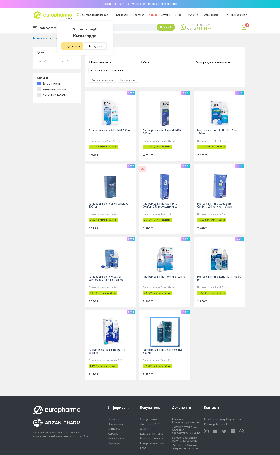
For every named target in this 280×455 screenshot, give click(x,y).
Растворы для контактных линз (213, 62)
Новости (113, 419)
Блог (143, 448)
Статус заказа (211, 14)
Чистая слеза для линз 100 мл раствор (107, 351)
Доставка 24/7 (149, 424)
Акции (153, 15)
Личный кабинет (237, 15)
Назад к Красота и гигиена (108, 70)
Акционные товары (102, 80)
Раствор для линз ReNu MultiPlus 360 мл (163, 132)
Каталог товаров (47, 28)
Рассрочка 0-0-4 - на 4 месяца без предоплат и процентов (140, 4)
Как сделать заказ (151, 433)
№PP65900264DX (55, 432)
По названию (127, 80)
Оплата (144, 429)
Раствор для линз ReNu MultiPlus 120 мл (217, 132)
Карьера (113, 433)
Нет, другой (95, 46)
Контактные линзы (101, 62)
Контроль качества (152, 443)
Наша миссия (116, 438)
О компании (115, 424)
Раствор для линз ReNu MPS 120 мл (164, 277)
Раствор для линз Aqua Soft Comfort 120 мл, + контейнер (214, 205)
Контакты (122, 15)
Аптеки (165, 15)
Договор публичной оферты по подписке (185, 446)
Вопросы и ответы (152, 438)
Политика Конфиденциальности (186, 420)
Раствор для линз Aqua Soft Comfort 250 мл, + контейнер (160, 205)
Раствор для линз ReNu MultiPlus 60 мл (219, 278)
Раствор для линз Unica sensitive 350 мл (163, 351)
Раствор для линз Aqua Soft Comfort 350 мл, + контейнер (106, 278)
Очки (146, 62)
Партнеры (114, 443)
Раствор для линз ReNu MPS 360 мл (110, 130)
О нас (177, 15)
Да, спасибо (72, 46)
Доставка (138, 15)
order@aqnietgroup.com (227, 419)
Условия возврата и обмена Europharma (184, 439)
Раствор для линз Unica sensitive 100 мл (108, 205)
